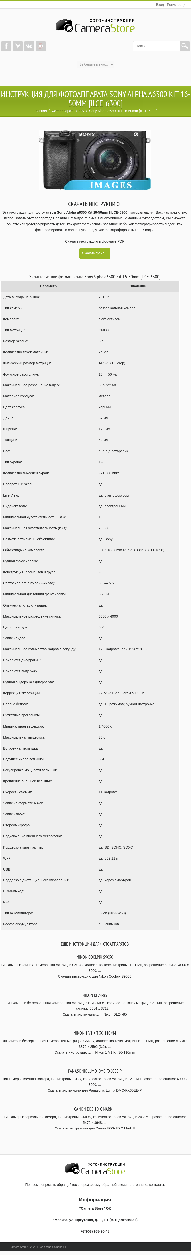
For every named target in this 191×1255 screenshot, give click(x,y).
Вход (160, 5)
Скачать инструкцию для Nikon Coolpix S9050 (95, 976)
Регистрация (177, 5)
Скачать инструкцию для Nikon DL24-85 (95, 1014)
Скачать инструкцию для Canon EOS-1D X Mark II (95, 1128)
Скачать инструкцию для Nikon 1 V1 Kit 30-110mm (94, 1052)
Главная (40, 111)
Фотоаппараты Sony (68, 111)
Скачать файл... (94, 253)
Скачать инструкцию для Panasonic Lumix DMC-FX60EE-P (95, 1090)
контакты (156, 1185)
